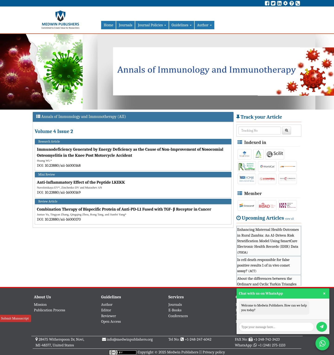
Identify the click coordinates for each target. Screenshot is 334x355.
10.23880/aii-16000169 (63, 192)
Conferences (178, 316)
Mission (40, 304)
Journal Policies (152, 25)
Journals (125, 25)
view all (289, 218)
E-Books (174, 310)
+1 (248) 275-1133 (271, 345)
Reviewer (108, 316)
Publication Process (49, 310)
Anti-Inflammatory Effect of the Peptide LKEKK (81, 182)
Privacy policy (213, 352)
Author (204, 25)
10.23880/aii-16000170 (63, 219)
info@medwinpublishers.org (130, 339)
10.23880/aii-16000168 (63, 165)
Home (108, 25)
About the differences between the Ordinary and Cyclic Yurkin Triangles (267, 284)
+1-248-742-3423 (266, 339)
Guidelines (182, 25)
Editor (106, 310)
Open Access (111, 321)
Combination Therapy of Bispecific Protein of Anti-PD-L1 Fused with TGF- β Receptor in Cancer (124, 209)
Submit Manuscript (15, 318)
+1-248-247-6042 (198, 339)
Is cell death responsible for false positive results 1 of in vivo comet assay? (263, 265)
